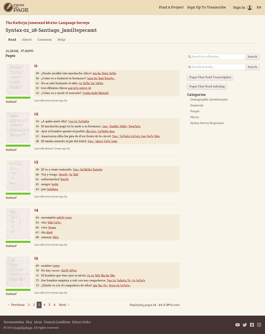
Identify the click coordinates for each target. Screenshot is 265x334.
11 (36, 65)
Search (252, 56)
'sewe (56, 266)
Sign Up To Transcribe (206, 7)
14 (36, 209)
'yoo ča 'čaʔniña (78, 121)
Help (61, 39)
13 (36, 161)
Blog (29, 322)
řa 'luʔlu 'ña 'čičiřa (91, 83)
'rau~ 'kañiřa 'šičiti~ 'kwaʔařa (121, 126)
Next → (64, 305)
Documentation (14, 322)
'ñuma (52, 227)
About (27, 39)
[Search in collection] (216, 57)
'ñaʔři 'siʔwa (69, 270)
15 (36, 258)
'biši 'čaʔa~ (54, 222)
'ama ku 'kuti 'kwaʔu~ (101, 78)
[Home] (16, 7)
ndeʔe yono (64, 217)
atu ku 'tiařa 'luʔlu (104, 73)
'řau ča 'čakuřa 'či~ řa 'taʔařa (126, 280)
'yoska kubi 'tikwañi (95, 93)
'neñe (54, 184)
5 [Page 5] (49, 305)
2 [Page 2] (34, 305)
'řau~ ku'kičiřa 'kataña (88, 169)
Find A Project (171, 7)
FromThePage (22, 328)
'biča (55, 237)
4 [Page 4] (44, 305)
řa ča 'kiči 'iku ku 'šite (101, 275)
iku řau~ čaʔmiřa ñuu (100, 131)
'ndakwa (52, 189)
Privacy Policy (81, 322)
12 (36, 113)
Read (12, 39)
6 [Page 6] (54, 305)
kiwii (49, 232)
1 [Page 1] (29, 305)
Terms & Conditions (57, 322)
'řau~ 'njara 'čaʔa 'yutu (102, 141)
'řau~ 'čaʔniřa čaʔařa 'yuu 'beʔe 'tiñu (136, 136)
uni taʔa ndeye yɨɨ (79, 88)
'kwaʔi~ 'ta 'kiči (68, 174)
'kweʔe (64, 179)
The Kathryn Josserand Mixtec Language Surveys (47, 22)
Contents (44, 39)
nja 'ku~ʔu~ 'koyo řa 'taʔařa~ (112, 285)
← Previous (15, 305)
